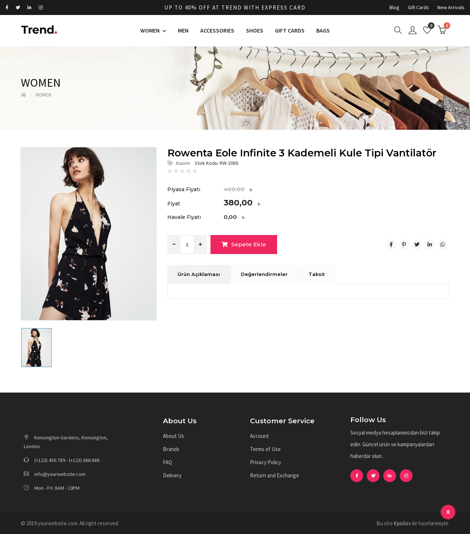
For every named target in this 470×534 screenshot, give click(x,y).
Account (259, 435)
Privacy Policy (265, 462)
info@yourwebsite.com (55, 474)
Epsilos (402, 523)
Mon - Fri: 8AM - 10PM (51, 488)
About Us (173, 435)
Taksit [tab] (317, 274)
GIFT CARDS (290, 30)
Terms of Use (265, 449)
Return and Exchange (274, 475)
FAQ (167, 462)
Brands (171, 449)
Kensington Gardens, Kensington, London (66, 442)
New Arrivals (451, 7)
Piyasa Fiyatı (183, 189)
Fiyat (173, 203)
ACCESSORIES (217, 30)
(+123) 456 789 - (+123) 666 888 (62, 460)
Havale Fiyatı (184, 217)
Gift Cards (418, 7)
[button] (203, 421)
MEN (183, 30)
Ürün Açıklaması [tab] (199, 274)
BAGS (323, 30)
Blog (394, 7)
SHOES (254, 30)
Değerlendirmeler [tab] (264, 274)
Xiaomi (183, 163)
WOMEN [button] (150, 30)
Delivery (172, 475)
